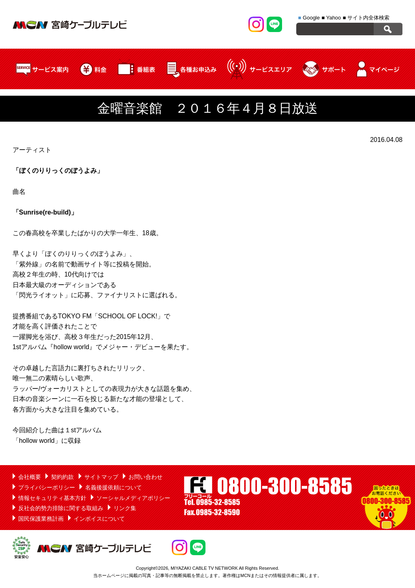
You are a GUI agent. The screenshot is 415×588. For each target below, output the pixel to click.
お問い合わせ (145, 477)
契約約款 (62, 477)
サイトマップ (101, 477)
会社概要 (29, 477)
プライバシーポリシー (46, 487)
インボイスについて (99, 518)
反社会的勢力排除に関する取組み (60, 508)
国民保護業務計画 (41, 518)
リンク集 (124, 508)
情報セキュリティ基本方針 (52, 498)
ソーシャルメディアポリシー (133, 498)
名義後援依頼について (113, 487)
